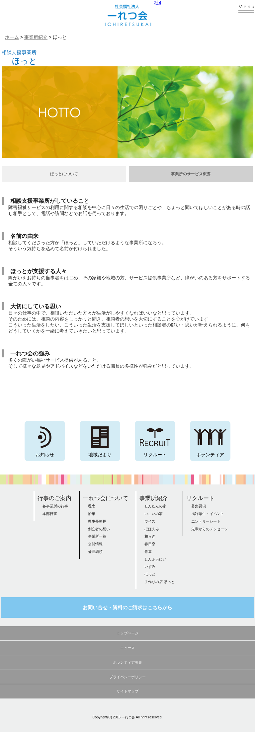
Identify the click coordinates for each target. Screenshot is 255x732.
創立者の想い (99, 529)
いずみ (149, 566)
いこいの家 (153, 514)
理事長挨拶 (97, 521)
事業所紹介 (153, 498)
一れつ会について (105, 498)
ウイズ (149, 521)
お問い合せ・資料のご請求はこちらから (127, 607)
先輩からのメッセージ (209, 529)
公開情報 (95, 544)
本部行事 (49, 514)
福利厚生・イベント (207, 514)
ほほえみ (151, 529)
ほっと (149, 574)
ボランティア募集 (127, 662)
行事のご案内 (54, 498)
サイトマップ (127, 691)
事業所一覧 (97, 536)
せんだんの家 (155, 506)
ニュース (127, 648)
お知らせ (45, 454)
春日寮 (149, 544)
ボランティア (210, 454)
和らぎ (149, 536)
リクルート (155, 454)
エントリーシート (205, 521)
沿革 (91, 514)
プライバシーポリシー (127, 677)
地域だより (100, 454)
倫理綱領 (95, 551)
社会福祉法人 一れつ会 (124, 13)
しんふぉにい (155, 559)
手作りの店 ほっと (159, 582)
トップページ (127, 633)
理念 (91, 506)
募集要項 (198, 506)
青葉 (148, 551)
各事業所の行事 (55, 506)
